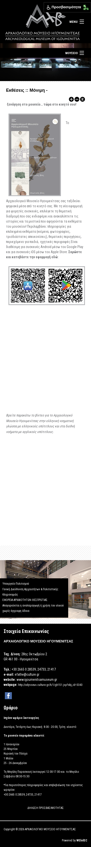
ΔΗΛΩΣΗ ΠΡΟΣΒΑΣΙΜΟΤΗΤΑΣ (45, 808)
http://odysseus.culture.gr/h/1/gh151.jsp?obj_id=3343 (50, 685)
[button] (84, 6)
